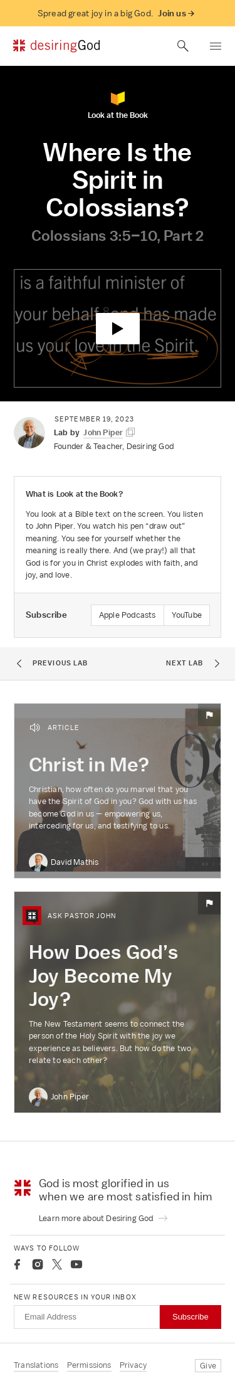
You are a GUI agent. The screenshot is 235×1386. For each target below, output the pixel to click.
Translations (36, 1365)
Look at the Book (118, 105)
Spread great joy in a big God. (116, 13)
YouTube (187, 615)
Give (208, 1365)
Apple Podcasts (127, 615)
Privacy (133, 1365)
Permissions (89, 1365)
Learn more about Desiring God (104, 1218)
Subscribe (190, 1316)
